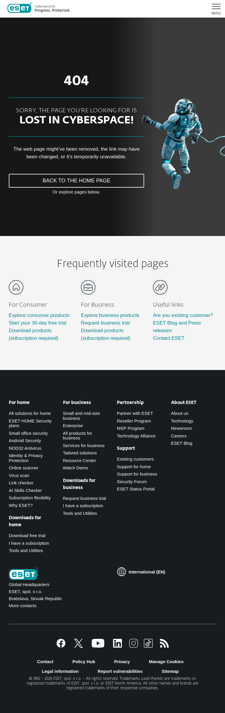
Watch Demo (75, 467)
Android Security (25, 440)
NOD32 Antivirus (25, 448)
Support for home (134, 466)
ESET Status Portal (136, 488)
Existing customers (135, 458)
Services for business (84, 445)
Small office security (28, 433)
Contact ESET (169, 338)
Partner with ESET (135, 413)
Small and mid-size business (81, 416)
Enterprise (73, 425)
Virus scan (19, 475)
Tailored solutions (80, 452)
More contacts (22, 605)
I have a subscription (29, 543)
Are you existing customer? (183, 315)
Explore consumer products (39, 315)
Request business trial (105, 323)
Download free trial (27, 535)
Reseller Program (134, 420)
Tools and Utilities (26, 550)
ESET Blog (181, 443)
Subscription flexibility (30, 497)
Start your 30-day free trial (38, 323)
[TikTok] (148, 646)
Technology (182, 420)
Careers (179, 435)
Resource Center (79, 460)
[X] (78, 646)
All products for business (77, 436)
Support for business (137, 473)
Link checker (21, 482)
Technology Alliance (136, 435)
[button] (214, 9)
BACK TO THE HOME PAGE (76, 181)
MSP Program (130, 428)
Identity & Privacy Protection (26, 458)
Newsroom (181, 428)
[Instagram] (133, 646)
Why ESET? (21, 505)
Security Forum (132, 481)
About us (179, 413)
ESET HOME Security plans (30, 423)
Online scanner (23, 467)
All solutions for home (30, 413)
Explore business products (110, 315)
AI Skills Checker (25, 490)
